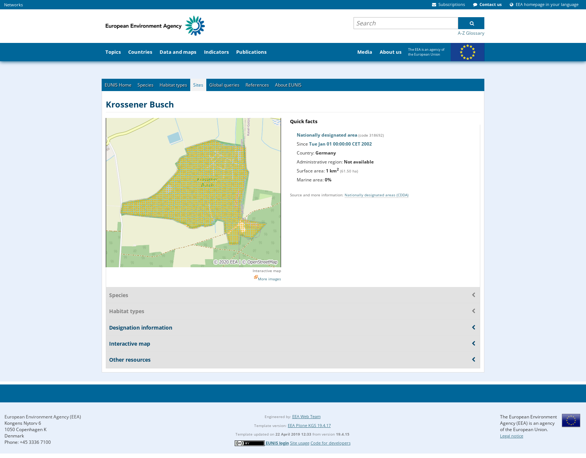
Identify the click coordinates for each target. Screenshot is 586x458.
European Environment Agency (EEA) (42, 417)
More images (269, 278)
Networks (13, 4)
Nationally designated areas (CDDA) (376, 194)
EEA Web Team (306, 416)
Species (146, 85)
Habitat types (173, 85)
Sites (198, 85)
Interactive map (267, 270)
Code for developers (331, 443)
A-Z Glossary (471, 33)
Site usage (299, 443)
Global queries (224, 85)
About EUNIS (288, 85)
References (257, 85)
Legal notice (511, 436)
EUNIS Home (118, 85)
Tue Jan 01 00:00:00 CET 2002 (340, 144)
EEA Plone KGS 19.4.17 (309, 425)
